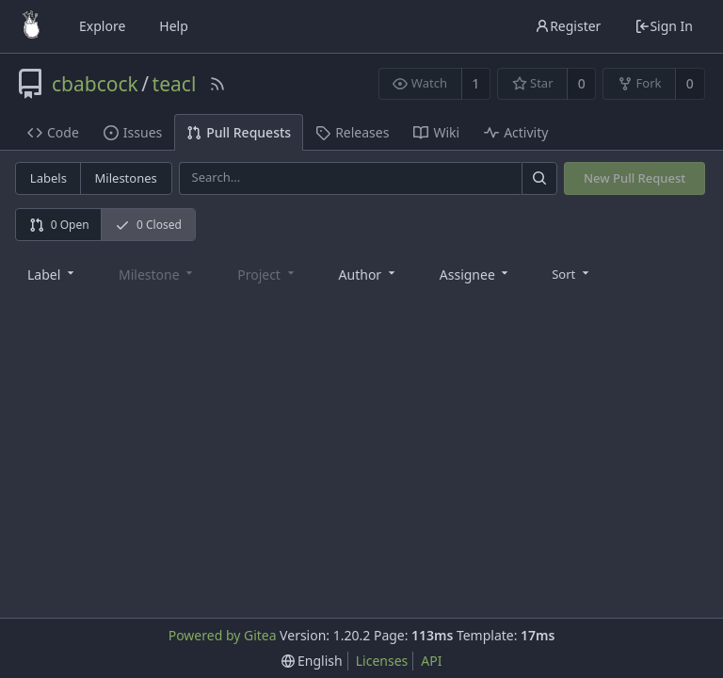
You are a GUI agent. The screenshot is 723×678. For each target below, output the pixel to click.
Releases (352, 132)
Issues (133, 132)
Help (173, 26)
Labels (48, 178)
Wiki (436, 132)
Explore (102, 26)
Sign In (664, 26)
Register (568, 26)
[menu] (571, 273)
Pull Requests (238, 132)
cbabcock (95, 83)
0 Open (59, 225)
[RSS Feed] (217, 83)
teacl (175, 83)
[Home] (31, 26)
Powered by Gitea (223, 635)
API (431, 661)
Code (53, 132)
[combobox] (52, 273)
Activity (516, 132)
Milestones (126, 178)
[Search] (539, 178)
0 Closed (148, 225)
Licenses (382, 661)
